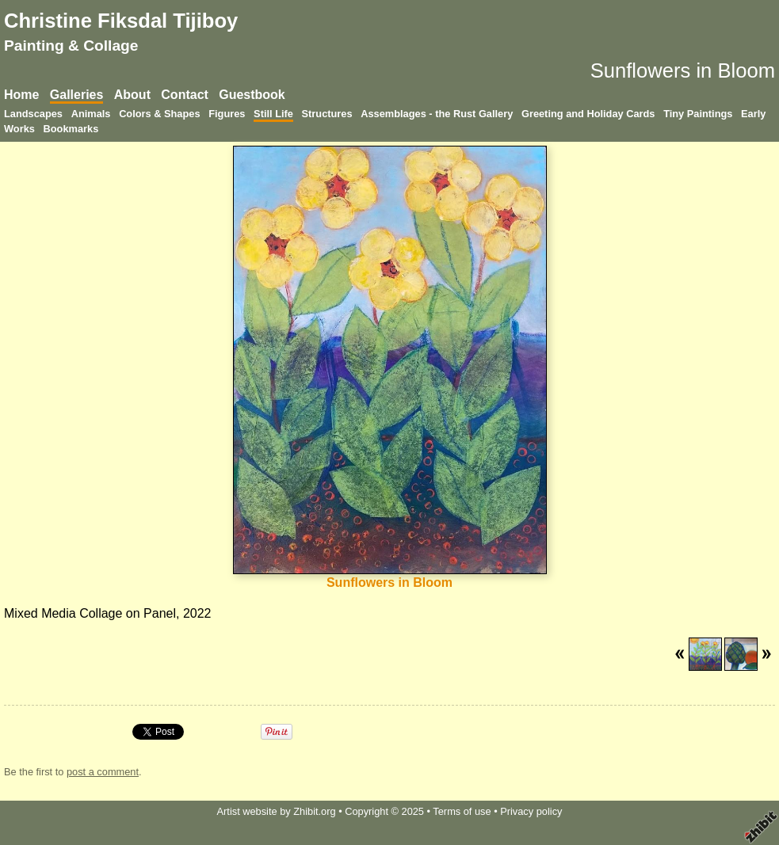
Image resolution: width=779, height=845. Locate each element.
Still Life (273, 114)
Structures (327, 114)
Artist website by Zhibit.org (276, 811)
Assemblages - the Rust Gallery (437, 114)
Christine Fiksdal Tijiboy (121, 21)
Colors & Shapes (159, 114)
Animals (91, 114)
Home (21, 94)
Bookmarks (71, 129)
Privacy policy (531, 811)
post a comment (103, 772)
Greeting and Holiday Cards (588, 114)
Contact (184, 94)
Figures (226, 114)
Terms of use (462, 811)
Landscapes (33, 114)
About (132, 94)
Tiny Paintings (697, 114)
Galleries (77, 94)
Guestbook (252, 94)
